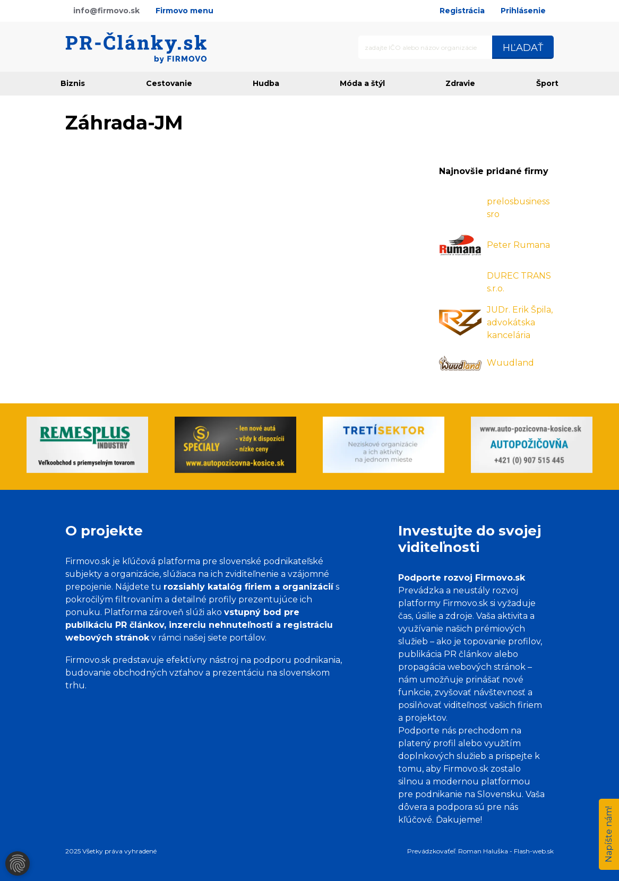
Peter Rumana (518, 245)
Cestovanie (169, 83)
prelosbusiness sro (518, 207)
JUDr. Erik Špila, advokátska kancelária (520, 322)
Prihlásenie (523, 10)
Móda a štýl (362, 83)
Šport (547, 83)
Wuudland (510, 363)
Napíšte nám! (609, 834)
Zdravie (460, 83)
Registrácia (462, 10)
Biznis (73, 83)
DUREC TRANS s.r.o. (519, 282)
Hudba (266, 83)
